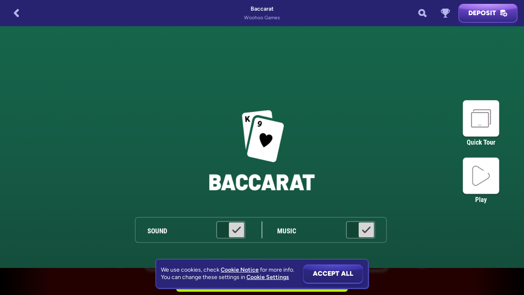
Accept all (333, 273)
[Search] (422, 13)
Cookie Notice (240, 269)
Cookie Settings (267, 277)
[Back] (16, 13)
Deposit (488, 13)
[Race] (445, 13)
